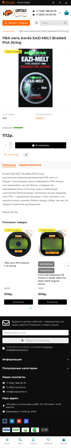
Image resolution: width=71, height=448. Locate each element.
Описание (9, 164)
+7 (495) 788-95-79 (44, 11)
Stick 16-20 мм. (46, 264)
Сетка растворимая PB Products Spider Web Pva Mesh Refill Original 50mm (52, 279)
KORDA (40, 118)
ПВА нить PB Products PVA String (16, 264)
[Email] (35, 332)
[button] (3, 266)
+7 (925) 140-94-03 (43, 14)
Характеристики (30, 164)
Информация (35, 359)
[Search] (54, 23)
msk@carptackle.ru (16, 391)
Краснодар (23, 2)
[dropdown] (53, 2)
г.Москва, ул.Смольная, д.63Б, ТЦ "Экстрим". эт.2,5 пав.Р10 (33, 405)
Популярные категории (35, 368)
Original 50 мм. (46, 271)
